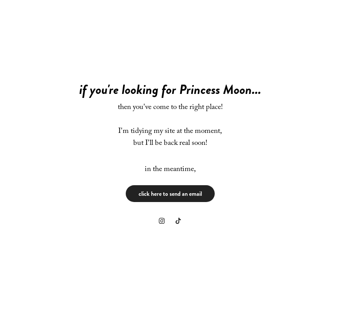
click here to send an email (170, 193)
